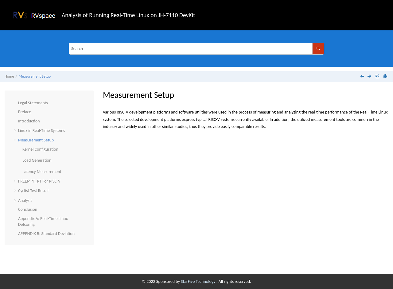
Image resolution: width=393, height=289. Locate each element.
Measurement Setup (35, 76)
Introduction (29, 121)
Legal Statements (33, 103)
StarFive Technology (198, 281)
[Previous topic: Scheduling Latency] (362, 76)
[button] (15, 103)
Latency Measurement (41, 171)
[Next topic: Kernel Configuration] (370, 76)
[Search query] (196, 49)
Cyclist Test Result (33, 190)
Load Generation (36, 160)
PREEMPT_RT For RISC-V (39, 181)
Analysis (25, 200)
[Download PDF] (377, 76)
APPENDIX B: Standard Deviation (46, 233)
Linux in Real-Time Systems (41, 130)
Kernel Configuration (40, 149)
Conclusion (27, 209)
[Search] (318, 49)
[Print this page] (386, 76)
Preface (24, 111)
